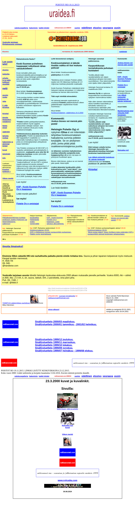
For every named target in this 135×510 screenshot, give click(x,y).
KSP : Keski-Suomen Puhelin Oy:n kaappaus (31, 188)
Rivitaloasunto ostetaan (12, 44)
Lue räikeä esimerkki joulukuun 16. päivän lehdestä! (124, 98)
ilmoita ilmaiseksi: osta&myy (6, 120)
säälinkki (6, 132)
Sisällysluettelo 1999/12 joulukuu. (54, 339)
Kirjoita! (93, 169)
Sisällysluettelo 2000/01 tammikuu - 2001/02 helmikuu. (66, 324)
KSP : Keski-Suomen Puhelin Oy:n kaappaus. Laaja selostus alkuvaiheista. (55, 221)
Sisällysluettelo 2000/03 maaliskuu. (55, 321)
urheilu (5, 78)
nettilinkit (123, 52)
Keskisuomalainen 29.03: (97, 230)
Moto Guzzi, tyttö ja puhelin (123, 47)
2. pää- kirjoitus (5, 106)
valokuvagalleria (21, 28)
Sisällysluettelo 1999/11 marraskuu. (55, 342)
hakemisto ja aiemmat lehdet (7, 144)
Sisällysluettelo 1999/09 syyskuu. (54, 348)
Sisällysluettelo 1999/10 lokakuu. (53, 345)
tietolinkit (6, 154)
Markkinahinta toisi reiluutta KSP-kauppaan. (125, 113)
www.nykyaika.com (67, 480)
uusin (117, 27)
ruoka (4, 97)
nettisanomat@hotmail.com (58, 298)
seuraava (108, 27)
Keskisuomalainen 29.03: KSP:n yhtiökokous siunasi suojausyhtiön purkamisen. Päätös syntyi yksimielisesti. (51, 232)
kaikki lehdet (44, 28)
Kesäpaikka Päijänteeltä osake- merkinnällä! (34, 221)
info (4, 158)
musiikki (5, 84)
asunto (5, 95)
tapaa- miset (5, 127)
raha (4, 101)
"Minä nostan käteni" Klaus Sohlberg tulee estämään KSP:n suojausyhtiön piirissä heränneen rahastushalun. (111, 233)
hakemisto (33, 28)
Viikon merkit (7, 178)
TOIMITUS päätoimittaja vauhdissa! (20, 303)
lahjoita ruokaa (5, 137)
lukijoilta (6, 74)
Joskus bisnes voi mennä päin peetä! (120, 218)
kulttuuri (5, 82)
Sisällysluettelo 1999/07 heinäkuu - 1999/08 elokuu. (64, 350)
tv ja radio (6, 80)
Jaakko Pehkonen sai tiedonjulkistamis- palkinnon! (14, 222)
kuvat (4, 150)
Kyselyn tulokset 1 (6, 171)
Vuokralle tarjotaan (10, 42)
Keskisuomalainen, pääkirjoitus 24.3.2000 (67, 113)
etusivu (97, 27)
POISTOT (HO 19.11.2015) (67, 4)
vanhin (77, 28)
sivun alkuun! (53, 309)
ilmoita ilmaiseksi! (12, 246)
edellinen (87, 27)
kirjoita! (5, 114)
